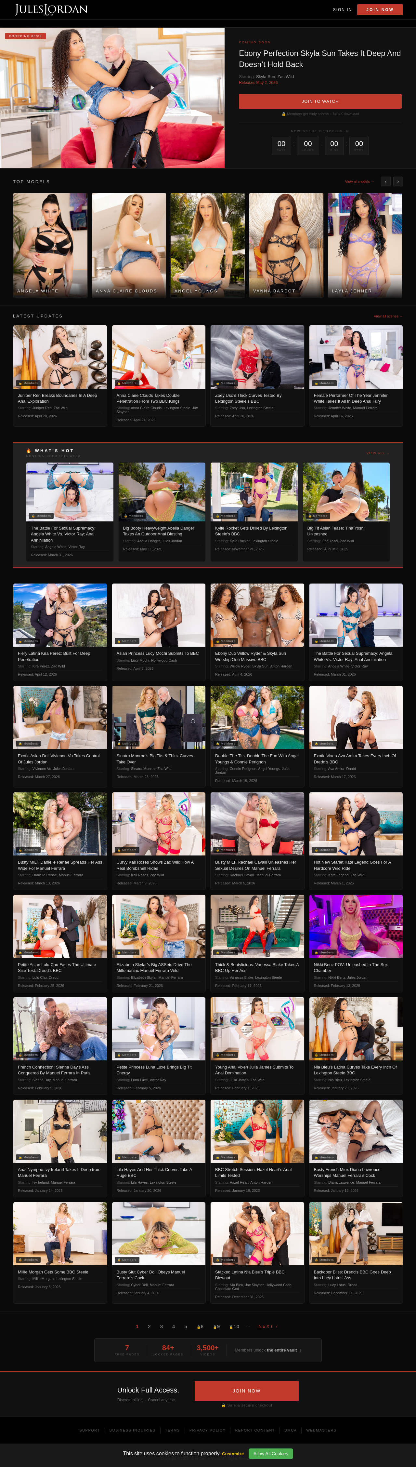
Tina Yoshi (330, 541)
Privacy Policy (207, 1430)
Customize (233, 1453)
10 (234, 1326)
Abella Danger (148, 541)
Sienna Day (41, 1080)
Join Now (380, 9)
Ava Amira (336, 769)
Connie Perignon (243, 769)
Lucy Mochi (140, 660)
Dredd (351, 769)
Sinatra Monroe (143, 769)
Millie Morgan (43, 1279)
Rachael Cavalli (242, 875)
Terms (172, 1430)
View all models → (359, 181)
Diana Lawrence (341, 1182)
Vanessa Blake (242, 977)
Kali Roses (139, 875)
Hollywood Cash (164, 660)
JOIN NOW (247, 1390)
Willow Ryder (240, 666)
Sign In (342, 9)
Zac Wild (286, 76)
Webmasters (321, 1430)
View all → (378, 453)
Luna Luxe (139, 1080)
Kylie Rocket (240, 541)
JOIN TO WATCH (320, 101)
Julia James (239, 1080)
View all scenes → (388, 316)
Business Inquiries (133, 1430)
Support (89, 1430)
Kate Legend (338, 875)
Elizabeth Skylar (143, 977)
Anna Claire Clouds (146, 408)
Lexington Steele (176, 408)
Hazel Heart (239, 1182)
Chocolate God (227, 1289)
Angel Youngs (269, 769)
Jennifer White (339, 408)
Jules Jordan (172, 541)
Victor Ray (77, 547)
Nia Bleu (335, 1080)
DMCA (290, 1430)
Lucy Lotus (336, 1285)
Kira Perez (40, 666)
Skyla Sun (265, 76)
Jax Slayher (254, 1285)
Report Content (255, 1430)
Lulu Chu (39, 977)
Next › (268, 1326)
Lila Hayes (139, 1182)
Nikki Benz (336, 977)
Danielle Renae (44, 875)
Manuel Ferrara (365, 408)
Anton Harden (281, 666)
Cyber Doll (139, 1285)
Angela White (55, 547)
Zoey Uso (237, 408)
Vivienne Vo (41, 769)
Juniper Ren (42, 408)
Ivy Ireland (40, 1182)
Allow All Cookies (271, 1453)
